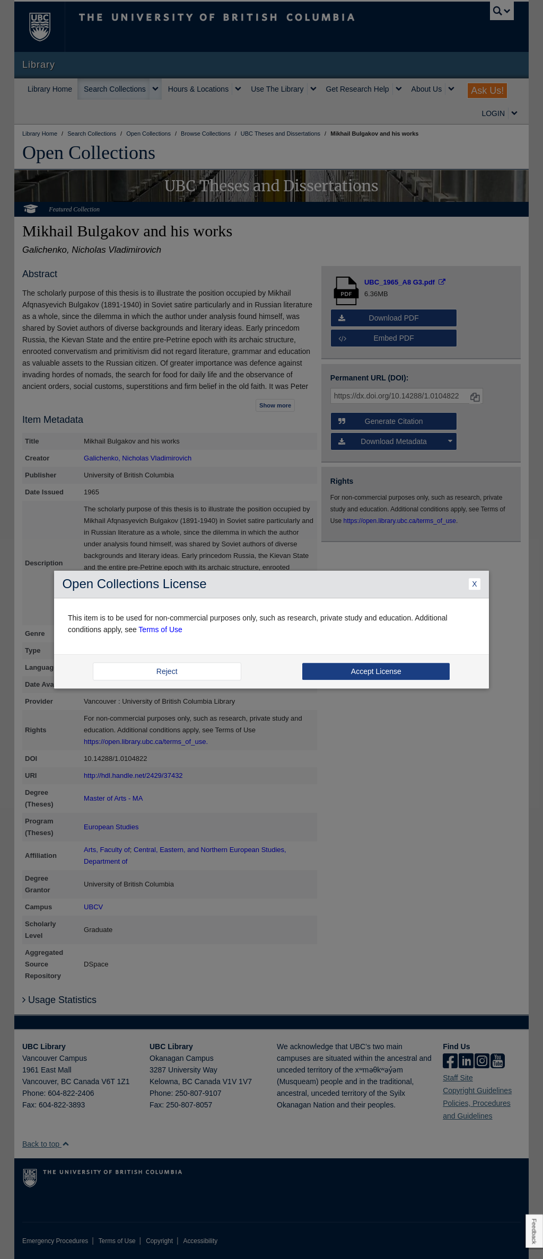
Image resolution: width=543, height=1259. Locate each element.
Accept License (376, 671)
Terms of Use (160, 629)
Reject (167, 671)
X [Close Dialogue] (474, 584)
